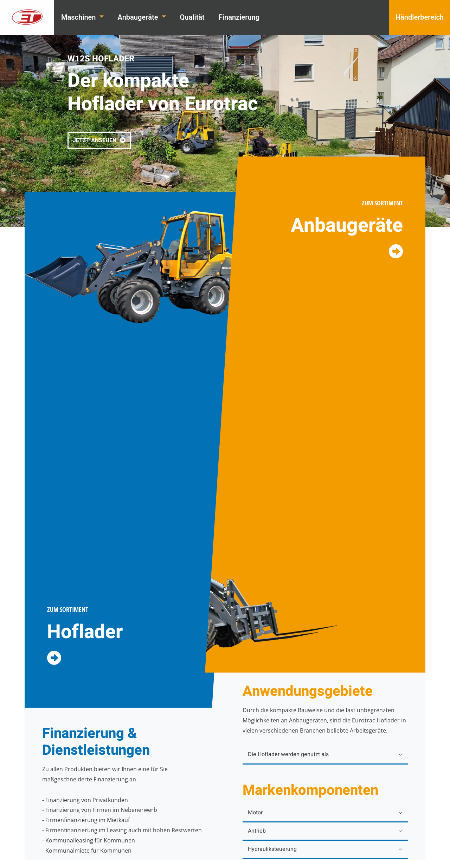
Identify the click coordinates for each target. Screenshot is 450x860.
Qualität (192, 17)
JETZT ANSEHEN (99, 140)
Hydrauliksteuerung (272, 849)
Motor (255, 812)
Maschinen (79, 17)
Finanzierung (239, 17)
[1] (374, 131)
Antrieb (257, 831)
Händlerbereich (420, 17)
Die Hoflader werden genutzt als (288, 754)
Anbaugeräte (139, 17)
